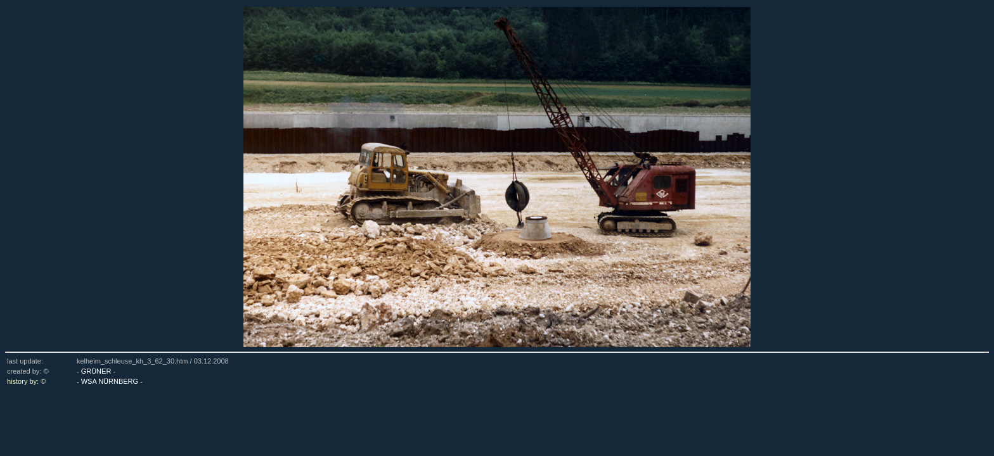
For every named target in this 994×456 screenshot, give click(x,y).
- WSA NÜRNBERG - (110, 381)
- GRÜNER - (96, 371)
